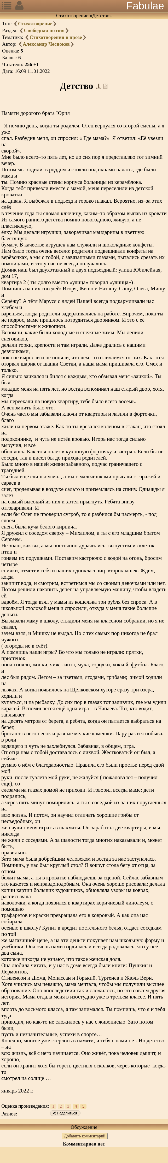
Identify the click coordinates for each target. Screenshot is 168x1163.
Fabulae (145, 5)
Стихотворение (35, 23)
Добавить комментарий (85, 1136)
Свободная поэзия (44, 30)
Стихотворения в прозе (56, 37)
